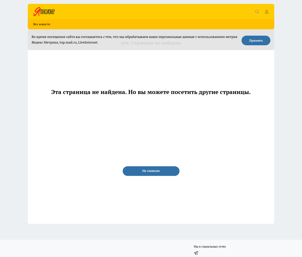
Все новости (41, 24)
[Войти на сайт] (266, 11)
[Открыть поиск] (257, 11)
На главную (151, 171)
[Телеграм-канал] (196, 253)
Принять (256, 40)
